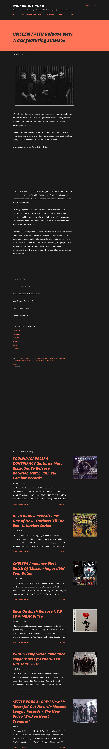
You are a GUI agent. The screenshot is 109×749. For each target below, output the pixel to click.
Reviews (61, 14)
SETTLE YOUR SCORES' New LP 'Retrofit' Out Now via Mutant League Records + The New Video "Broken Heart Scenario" (39, 711)
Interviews (50, 14)
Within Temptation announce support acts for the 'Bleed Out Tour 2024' (39, 659)
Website (16, 338)
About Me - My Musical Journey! (32, 14)
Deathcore (22, 358)
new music (34, 361)
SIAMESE (41, 361)
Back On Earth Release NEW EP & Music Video (37, 614)
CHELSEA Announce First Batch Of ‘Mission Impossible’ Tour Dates (39, 568)
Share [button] (15, 364)
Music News (17, 361)
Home (14, 14)
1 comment (23, 747)
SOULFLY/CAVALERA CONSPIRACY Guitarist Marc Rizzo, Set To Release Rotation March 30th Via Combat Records (37, 468)
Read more (62, 504)
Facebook (16, 330)
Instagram (16, 334)
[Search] (87, 6)
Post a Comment (24, 504)
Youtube (16, 341)
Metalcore (62, 358)
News (71, 14)
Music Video (26, 361)
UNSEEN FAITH (49, 361)
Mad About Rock (28, 5)
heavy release (31, 358)
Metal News (53, 358)
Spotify (15, 345)
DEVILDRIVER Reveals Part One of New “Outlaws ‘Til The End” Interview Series (38, 520)
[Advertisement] (42, 428)
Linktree (16, 349)
